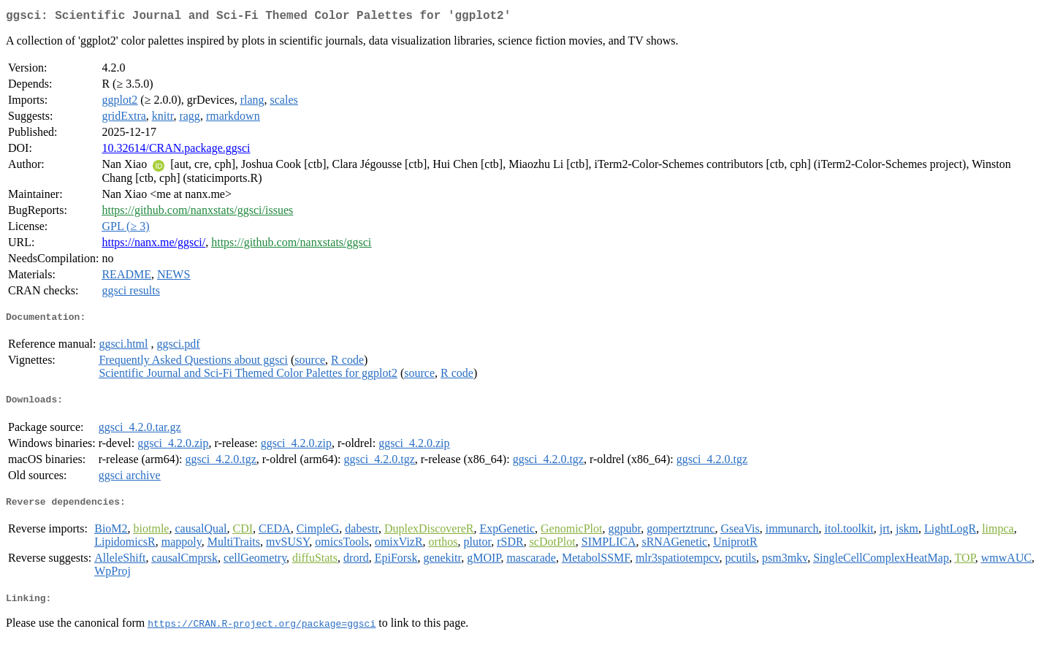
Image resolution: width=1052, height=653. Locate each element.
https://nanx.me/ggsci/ (153, 245)
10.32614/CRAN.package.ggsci (176, 151)
